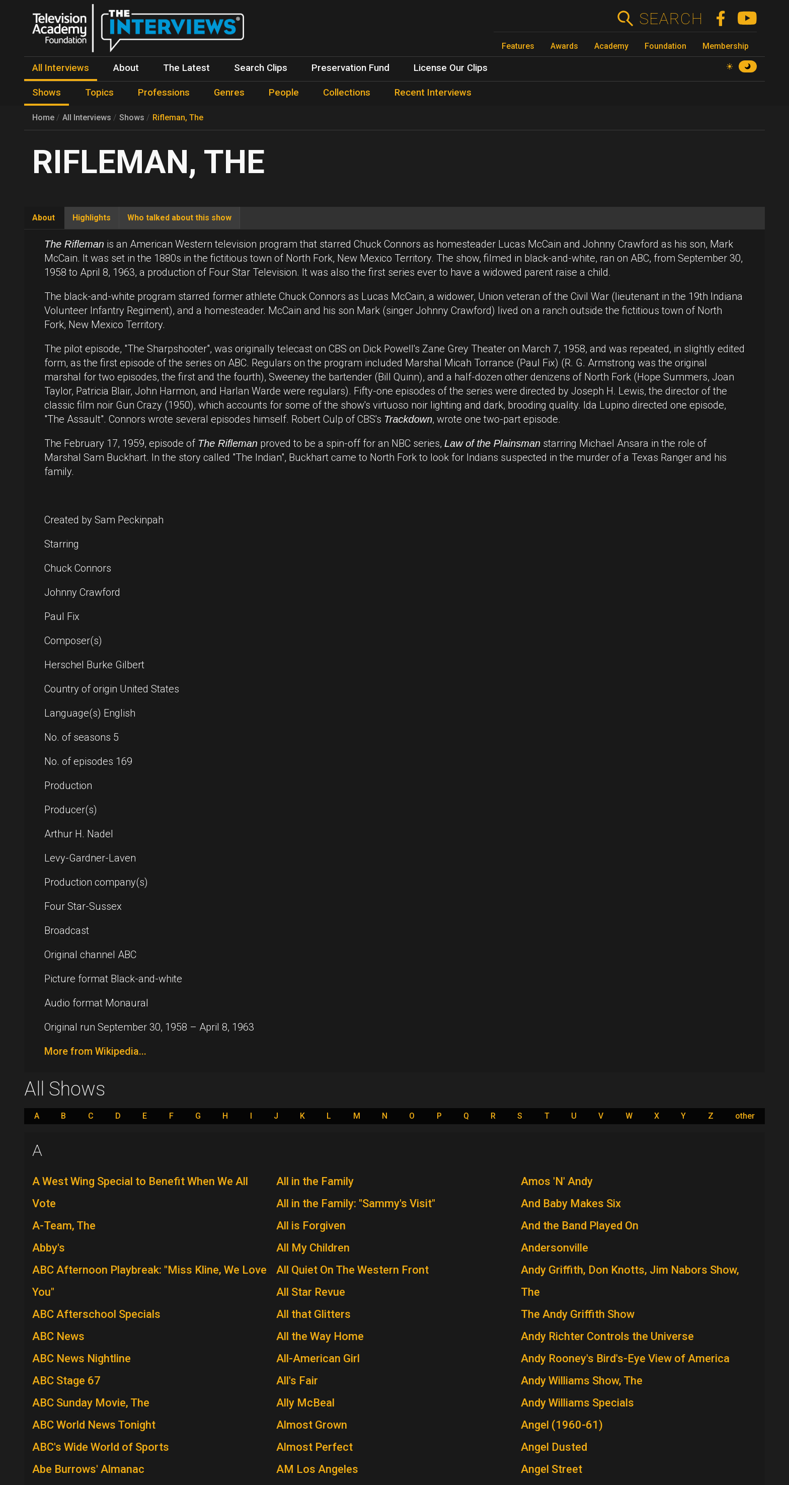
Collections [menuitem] (346, 92)
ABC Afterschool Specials (96, 1314)
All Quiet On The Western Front (352, 1270)
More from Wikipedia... (95, 1051)
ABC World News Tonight (93, 1425)
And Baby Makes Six (571, 1203)
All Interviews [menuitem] (60, 67)
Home (43, 117)
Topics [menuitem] (99, 92)
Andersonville (554, 1247)
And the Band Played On (580, 1225)
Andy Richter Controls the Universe (607, 1336)
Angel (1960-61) (562, 1425)
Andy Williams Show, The (582, 1380)
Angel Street (551, 1469)
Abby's (48, 1247)
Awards (564, 46)
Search (670, 19)
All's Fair (297, 1380)
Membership (725, 46)
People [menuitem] (284, 92)
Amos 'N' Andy (557, 1181)
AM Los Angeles (317, 1469)
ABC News (58, 1336)
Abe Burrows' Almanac (88, 1469)
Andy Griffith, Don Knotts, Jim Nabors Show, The (630, 1281)
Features (518, 46)
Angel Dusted (554, 1447)
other (745, 1116)
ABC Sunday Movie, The (90, 1402)
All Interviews (86, 117)
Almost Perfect (314, 1447)
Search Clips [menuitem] (260, 67)
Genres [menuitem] (229, 92)
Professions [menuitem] (164, 92)
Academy (611, 46)
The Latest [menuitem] (186, 67)
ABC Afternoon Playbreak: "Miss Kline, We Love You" (149, 1281)
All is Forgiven (311, 1225)
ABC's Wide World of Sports (100, 1447)
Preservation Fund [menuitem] (350, 67)
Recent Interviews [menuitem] (433, 92)
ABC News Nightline (81, 1358)
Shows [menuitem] (46, 92)
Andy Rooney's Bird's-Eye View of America (625, 1358)
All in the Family (315, 1181)
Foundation (665, 46)
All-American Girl (318, 1358)
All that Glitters (313, 1314)
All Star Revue (310, 1292)
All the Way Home (320, 1336)
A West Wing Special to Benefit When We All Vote (140, 1192)
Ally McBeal (305, 1402)
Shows (131, 117)
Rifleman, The (177, 117)
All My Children (313, 1247)
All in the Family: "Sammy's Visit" (355, 1203)
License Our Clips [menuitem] (451, 67)
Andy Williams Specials (577, 1402)
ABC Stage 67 (66, 1380)
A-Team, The (64, 1225)
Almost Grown (311, 1425)
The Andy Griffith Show (578, 1314)
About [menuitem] (126, 67)
